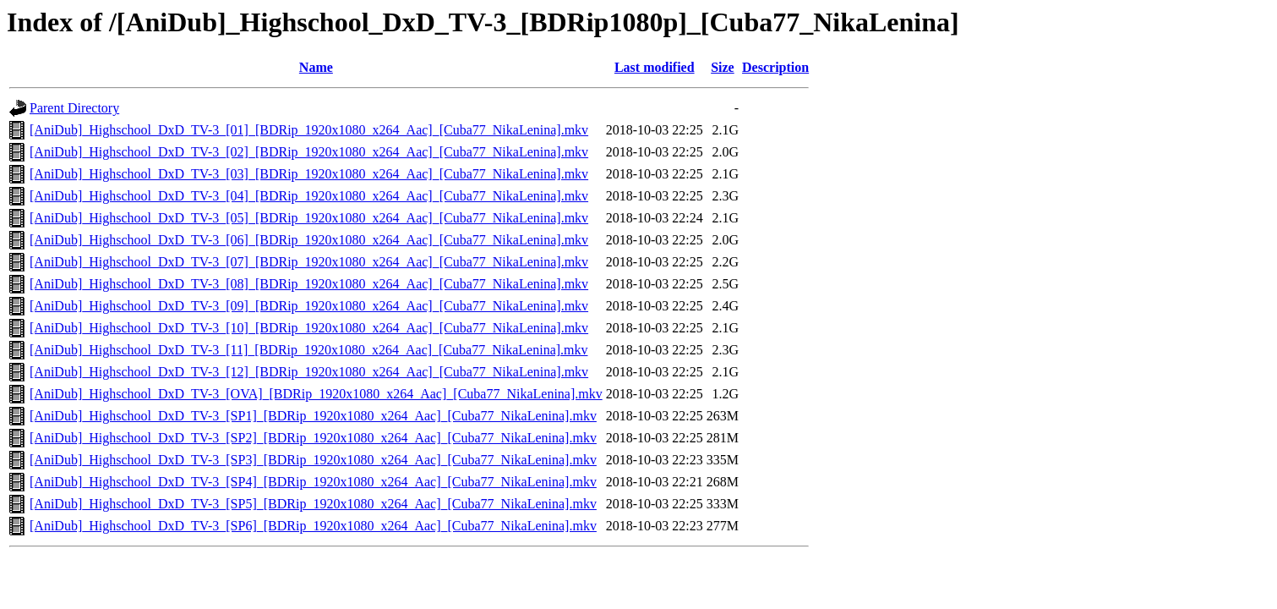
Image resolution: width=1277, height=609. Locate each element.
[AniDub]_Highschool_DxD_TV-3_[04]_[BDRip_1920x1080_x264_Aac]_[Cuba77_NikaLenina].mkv (309, 196)
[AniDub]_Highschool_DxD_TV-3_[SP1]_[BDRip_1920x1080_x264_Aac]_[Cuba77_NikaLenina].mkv (313, 416)
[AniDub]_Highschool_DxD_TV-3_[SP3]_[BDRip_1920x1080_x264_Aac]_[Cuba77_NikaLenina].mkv (313, 460)
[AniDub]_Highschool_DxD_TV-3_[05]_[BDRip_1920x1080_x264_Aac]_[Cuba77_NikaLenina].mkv (309, 218)
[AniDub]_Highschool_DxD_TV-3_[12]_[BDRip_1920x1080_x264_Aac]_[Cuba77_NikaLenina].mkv (309, 372)
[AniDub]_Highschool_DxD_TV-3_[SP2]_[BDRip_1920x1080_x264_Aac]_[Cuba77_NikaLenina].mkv (313, 438)
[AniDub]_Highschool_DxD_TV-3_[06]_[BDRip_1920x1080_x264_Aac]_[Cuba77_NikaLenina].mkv (309, 240)
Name (316, 67)
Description (775, 67)
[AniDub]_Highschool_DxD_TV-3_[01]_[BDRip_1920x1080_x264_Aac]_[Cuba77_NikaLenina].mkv (309, 130)
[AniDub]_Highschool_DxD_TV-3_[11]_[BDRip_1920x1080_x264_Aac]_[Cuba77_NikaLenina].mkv (309, 350)
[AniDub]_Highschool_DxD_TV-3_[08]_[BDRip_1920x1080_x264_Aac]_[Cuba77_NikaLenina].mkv (309, 284)
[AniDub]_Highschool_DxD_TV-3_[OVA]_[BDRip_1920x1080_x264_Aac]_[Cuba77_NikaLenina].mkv (316, 394)
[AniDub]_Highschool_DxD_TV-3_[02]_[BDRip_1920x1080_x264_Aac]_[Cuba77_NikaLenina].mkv (309, 152)
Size (722, 67)
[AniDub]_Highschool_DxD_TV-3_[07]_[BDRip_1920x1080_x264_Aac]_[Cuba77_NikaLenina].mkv (309, 262)
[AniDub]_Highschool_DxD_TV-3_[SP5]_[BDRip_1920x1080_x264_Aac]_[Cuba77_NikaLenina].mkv (313, 504)
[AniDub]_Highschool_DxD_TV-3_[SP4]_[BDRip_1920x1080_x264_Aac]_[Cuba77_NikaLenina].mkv (313, 482)
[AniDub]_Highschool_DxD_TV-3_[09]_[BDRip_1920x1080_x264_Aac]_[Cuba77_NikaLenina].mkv (309, 306)
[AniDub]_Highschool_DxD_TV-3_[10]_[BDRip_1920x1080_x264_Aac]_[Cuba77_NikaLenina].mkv (309, 328)
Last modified (654, 67)
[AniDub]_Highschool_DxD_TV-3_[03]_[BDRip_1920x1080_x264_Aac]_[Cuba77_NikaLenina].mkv (309, 174)
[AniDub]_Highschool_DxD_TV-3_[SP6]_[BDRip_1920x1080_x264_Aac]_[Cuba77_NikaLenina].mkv (313, 525)
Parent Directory (74, 108)
